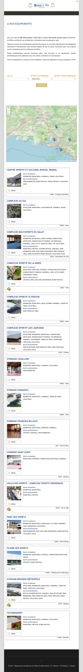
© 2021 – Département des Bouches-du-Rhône (23, 666)
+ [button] (8, 108)
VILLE (10, 76)
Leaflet (60, 161)
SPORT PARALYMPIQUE (65, 76)
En (77, 1)
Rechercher (41, 85)
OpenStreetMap (67, 161)
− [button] (8, 111)
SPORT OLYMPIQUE (40, 76)
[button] (8, 113)
